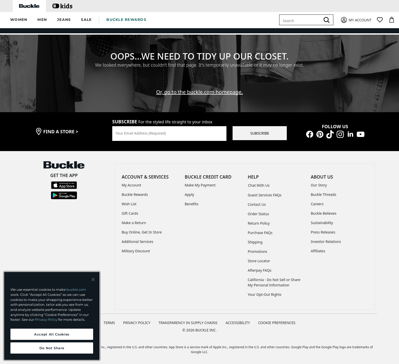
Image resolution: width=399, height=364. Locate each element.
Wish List (129, 201)
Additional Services (137, 239)
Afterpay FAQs (260, 267)
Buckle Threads (323, 192)
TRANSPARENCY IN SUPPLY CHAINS (188, 320)
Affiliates (318, 248)
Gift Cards (130, 210)
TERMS (109, 320)
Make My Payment (200, 182)
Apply (189, 192)
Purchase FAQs (260, 230)
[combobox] (300, 20)
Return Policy (259, 220)
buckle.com (76, 289)
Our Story (319, 182)
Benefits (191, 201)
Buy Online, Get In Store (142, 229)
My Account (131, 182)
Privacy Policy (46, 319)
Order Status (258, 211)
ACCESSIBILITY (238, 320)
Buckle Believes (323, 210)
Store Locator (259, 258)
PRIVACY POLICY (136, 320)
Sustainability (322, 220)
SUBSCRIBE (259, 130)
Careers (317, 201)
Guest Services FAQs (264, 192)
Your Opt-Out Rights (265, 291)
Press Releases (323, 229)
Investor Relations (326, 239)
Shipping (255, 239)
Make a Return (134, 220)
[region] (51, 316)
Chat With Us (259, 182)
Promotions (257, 248)
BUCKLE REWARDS (126, 19)
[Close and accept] (93, 279)
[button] (18, 19)
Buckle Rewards (135, 192)
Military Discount (136, 248)
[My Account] (356, 19)
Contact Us (257, 201)
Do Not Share (51, 348)
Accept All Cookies (51, 334)
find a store (60, 129)
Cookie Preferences (276, 320)
